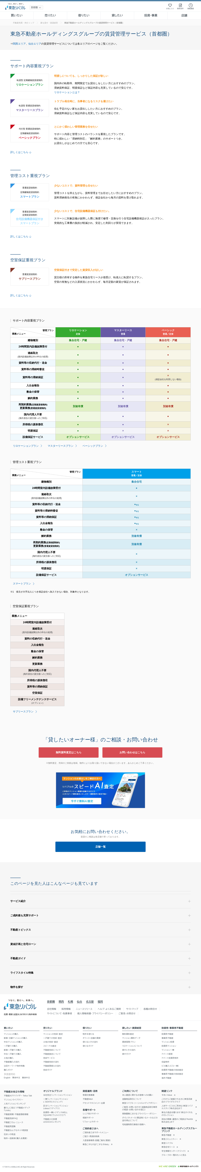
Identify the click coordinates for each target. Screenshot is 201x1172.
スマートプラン (22, 583)
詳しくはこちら (21, 152)
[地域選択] (36, 7)
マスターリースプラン (60, 445)
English (7, 1078)
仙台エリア (34, 43)
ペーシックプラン (92, 445)
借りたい (83, 15)
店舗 (184, 15)
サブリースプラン (23, 711)
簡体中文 (26, 1078)
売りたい (50, 15)
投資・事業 (150, 15)
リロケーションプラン (26, 445)
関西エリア (19, 43)
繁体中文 (16, 1078)
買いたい (17, 15)
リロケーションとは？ (67, 92)
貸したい (117, 15)
